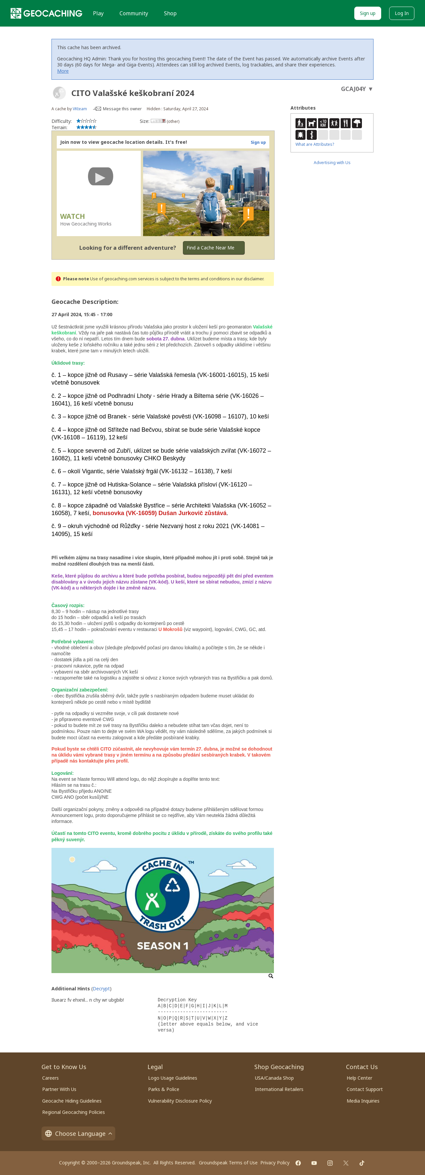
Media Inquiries (363, 1101)
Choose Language (78, 1133)
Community (134, 13)
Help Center (359, 1078)
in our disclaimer (247, 279)
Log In (402, 13)
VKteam (80, 109)
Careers (50, 1078)
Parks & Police (163, 1089)
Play (98, 13)
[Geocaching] (46, 13)
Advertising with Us (332, 162)
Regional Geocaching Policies (73, 1112)
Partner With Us (59, 1089)
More (63, 71)
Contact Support (365, 1089)
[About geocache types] (59, 93)
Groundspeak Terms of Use (228, 1162)
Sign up (368, 13)
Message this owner (122, 109)
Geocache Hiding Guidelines (72, 1101)
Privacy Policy (275, 1162)
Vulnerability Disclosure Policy (180, 1101)
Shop (170, 13)
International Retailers (279, 1089)
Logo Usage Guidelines (172, 1078)
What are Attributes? (315, 144)
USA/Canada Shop (274, 1078)
